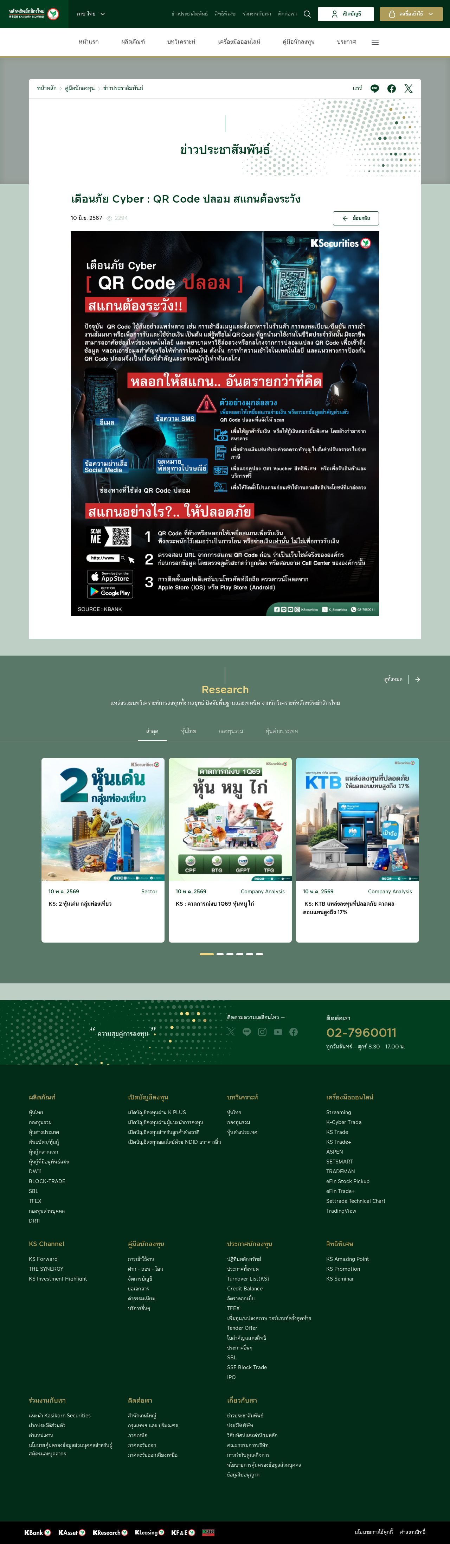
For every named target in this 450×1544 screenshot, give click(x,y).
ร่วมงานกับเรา (257, 14)
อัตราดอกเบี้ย (241, 1298)
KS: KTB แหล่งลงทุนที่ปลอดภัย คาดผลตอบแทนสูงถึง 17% (348, 908)
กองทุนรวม (40, 1122)
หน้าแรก (89, 42)
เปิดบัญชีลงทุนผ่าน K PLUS (157, 1112)
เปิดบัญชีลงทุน (148, 1097)
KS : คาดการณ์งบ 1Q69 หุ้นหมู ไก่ (215, 904)
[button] (307, 14)
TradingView (341, 1211)
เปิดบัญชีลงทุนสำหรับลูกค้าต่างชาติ (163, 1132)
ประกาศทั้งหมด (243, 1269)
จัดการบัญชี (140, 1279)
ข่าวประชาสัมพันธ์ (190, 14)
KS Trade (337, 1132)
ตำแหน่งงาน (41, 1435)
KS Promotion (343, 1269)
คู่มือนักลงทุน (299, 42)
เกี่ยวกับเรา (242, 1400)
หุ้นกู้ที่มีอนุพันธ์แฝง (49, 1162)
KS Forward (43, 1259)
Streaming (338, 1112)
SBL (33, 1191)
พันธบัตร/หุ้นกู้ (44, 1142)
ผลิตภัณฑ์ (133, 42)
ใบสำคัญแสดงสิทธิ (246, 1338)
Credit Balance (245, 1289)
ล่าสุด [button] (152, 731)
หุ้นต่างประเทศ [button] (282, 731)
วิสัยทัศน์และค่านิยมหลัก (252, 1435)
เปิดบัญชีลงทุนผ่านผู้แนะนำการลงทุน (165, 1122)
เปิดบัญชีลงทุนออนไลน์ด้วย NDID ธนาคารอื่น (174, 1142)
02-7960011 (361, 1033)
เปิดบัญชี (346, 14)
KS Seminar (340, 1279)
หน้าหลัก (47, 88)
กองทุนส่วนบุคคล (47, 1211)
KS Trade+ (338, 1142)
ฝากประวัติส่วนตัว (47, 1425)
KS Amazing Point (347, 1259)
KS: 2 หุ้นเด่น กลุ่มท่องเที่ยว (80, 904)
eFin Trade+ (340, 1191)
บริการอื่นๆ (139, 1308)
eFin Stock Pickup (347, 1181)
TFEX (35, 1201)
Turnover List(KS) (248, 1279)
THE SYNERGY (46, 1269)
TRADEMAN (340, 1171)
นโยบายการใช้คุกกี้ (374, 1532)
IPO (231, 1377)
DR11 (34, 1221)
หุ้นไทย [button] (188, 731)
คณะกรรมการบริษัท (248, 1445)
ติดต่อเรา (287, 14)
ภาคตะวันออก (142, 1445)
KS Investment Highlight (58, 1279)
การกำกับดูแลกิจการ (248, 1455)
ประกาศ (346, 42)
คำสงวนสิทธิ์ (412, 1532)
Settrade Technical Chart (356, 1201)
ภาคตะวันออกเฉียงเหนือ (153, 1455)
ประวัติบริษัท (240, 1425)
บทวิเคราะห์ (181, 42)
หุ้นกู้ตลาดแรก (43, 1152)
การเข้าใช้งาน (141, 1259)
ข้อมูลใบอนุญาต (243, 1475)
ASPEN (334, 1152)
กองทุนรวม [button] (231, 731)
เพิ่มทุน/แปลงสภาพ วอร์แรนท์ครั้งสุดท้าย (269, 1318)
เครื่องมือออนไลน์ (239, 42)
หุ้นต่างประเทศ (44, 1132)
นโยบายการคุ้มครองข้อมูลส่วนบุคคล (264, 1465)
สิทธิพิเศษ (225, 14)
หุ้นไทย (36, 1112)
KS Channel (46, 1244)
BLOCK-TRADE (47, 1181)
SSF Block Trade (247, 1367)
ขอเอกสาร (138, 1289)
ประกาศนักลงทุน (249, 1244)
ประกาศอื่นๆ (239, 1348)
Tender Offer (242, 1328)
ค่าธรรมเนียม (141, 1298)
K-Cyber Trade (343, 1122)
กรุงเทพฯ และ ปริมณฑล (153, 1425)
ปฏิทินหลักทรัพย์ (244, 1259)
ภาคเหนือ (137, 1435)
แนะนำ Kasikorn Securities (60, 1415)
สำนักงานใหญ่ (142, 1415)
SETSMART (339, 1162)
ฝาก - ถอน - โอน (145, 1269)
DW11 (35, 1171)
